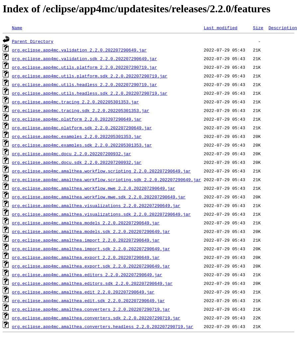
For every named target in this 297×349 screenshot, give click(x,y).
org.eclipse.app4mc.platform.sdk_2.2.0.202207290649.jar (82, 128)
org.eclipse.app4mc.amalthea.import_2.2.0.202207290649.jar (86, 240)
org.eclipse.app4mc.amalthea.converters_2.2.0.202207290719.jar (91, 309)
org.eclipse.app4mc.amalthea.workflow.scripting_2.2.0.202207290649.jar (101, 171)
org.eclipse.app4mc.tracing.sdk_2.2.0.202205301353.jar (80, 110)
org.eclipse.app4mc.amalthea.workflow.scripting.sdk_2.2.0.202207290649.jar (106, 179)
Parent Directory (32, 41)
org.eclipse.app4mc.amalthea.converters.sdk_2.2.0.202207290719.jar (96, 318)
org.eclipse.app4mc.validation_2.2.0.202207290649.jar (79, 50)
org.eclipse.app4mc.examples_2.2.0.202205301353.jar (77, 136)
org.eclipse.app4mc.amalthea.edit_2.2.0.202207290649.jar (83, 292)
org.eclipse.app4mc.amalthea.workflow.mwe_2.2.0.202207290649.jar (93, 188)
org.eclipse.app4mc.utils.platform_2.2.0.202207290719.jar (84, 67)
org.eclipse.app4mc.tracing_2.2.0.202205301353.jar (75, 102)
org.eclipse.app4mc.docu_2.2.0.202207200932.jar (71, 154)
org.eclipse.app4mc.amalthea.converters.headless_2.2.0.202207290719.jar (102, 326)
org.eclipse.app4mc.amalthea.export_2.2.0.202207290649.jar (86, 257)
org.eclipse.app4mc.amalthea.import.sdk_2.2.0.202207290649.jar (91, 249)
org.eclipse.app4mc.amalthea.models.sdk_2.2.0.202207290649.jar (91, 231)
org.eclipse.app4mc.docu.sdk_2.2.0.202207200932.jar (77, 162)
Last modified (220, 28)
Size (258, 28)
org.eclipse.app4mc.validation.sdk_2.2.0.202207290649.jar (84, 58)
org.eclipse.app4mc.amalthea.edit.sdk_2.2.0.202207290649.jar (88, 300)
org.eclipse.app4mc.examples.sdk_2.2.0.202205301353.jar (82, 145)
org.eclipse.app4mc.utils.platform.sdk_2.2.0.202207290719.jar (89, 76)
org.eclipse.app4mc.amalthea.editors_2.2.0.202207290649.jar (87, 275)
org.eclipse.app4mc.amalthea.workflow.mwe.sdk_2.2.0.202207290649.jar (99, 197)
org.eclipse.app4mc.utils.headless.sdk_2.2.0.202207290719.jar (89, 93)
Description (282, 28)
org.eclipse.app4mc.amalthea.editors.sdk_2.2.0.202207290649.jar (92, 283)
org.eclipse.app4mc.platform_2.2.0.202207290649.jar (77, 119)
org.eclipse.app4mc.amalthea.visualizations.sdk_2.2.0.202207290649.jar (101, 214)
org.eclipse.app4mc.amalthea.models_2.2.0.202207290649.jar (86, 223)
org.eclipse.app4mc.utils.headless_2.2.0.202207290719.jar (84, 84)
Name (17, 28)
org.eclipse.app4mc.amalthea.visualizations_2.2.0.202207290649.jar (96, 205)
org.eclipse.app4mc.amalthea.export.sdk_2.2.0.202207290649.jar (91, 266)
